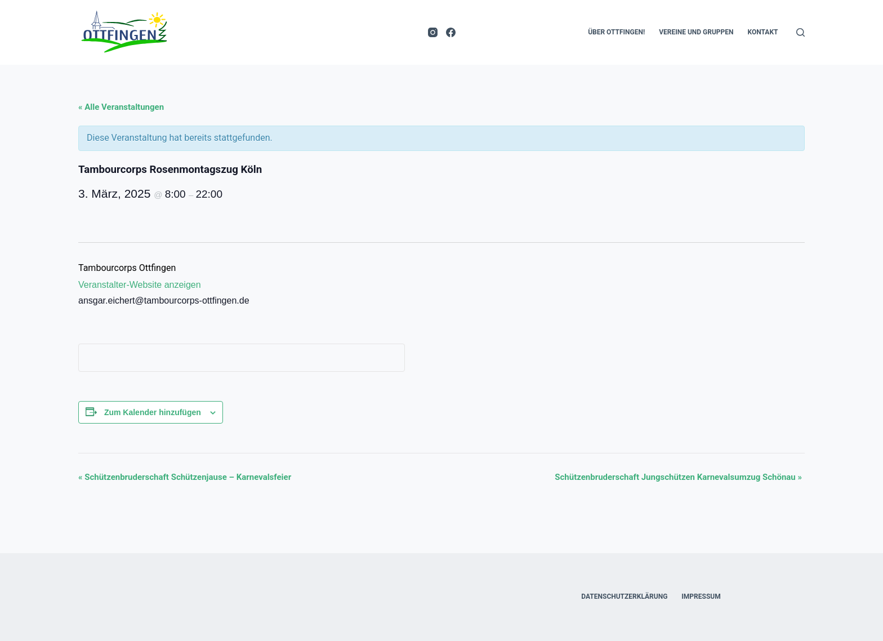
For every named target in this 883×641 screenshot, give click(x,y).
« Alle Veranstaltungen (121, 107)
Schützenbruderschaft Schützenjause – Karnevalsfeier (184, 477)
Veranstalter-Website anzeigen (139, 285)
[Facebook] (451, 32)
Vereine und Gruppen (696, 32)
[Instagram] (433, 32)
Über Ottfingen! (616, 32)
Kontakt (763, 32)
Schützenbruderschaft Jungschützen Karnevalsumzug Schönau (678, 477)
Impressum (700, 596)
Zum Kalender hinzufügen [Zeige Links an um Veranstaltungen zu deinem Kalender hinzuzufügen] (152, 412)
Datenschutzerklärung (624, 596)
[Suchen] (800, 32)
